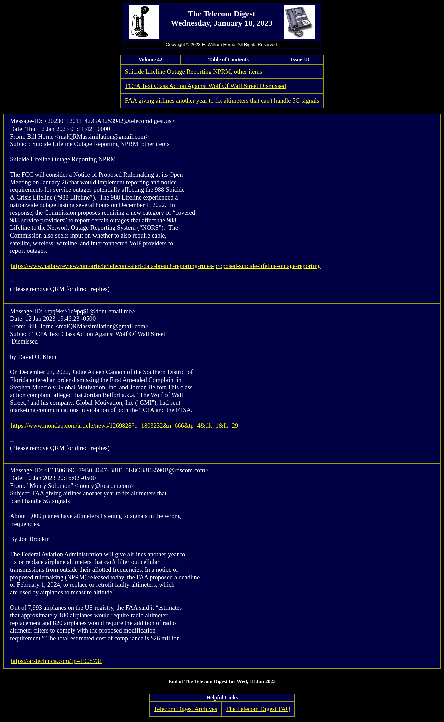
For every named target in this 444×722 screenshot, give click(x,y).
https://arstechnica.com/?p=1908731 (56, 660)
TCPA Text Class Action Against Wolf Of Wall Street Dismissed (205, 85)
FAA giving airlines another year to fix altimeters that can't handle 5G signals (222, 100)
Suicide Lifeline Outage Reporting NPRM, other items (193, 71)
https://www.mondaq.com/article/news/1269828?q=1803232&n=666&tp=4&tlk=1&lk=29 (124, 425)
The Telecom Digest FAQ (258, 708)
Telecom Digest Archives (185, 708)
